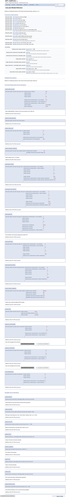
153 (12, 123)
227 (12, 363)
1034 (13, 209)
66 (12, 417)
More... (38, 11)
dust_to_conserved (16, 21)
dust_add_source (16, 29)
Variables (63, 6)
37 (12, 454)
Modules (26, 4)
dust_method (28, 71)
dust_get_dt (15, 39)
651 (12, 304)
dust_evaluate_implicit (17, 32)
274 (12, 283)
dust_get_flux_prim (16, 26)
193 (12, 143)
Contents (13, 4)
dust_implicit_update (17, 36)
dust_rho (28, 62)
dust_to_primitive (16, 23)
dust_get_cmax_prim (17, 44)
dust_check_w (15, 20)
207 (12, 339)
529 (12, 113)
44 (12, 467)
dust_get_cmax (16, 42)
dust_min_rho (29, 49)
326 (12, 387)
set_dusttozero (16, 28)
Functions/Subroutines (58, 6)
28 (12, 429)
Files (37, 4)
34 (12, 404)
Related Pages (19, 4)
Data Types (31, 4)
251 (12, 260)
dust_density (28, 55)
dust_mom (28, 65)
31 (12, 479)
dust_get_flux (15, 24)
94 (12, 319)
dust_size (28, 52)
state (29, 152)
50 (12, 492)
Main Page (8, 4)
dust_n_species (29, 58)
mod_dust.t (18, 113)
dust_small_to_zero (30, 68)
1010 (13, 184)
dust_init (14, 16)
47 (12, 442)
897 (12, 237)
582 (12, 159)
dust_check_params (17, 18)
